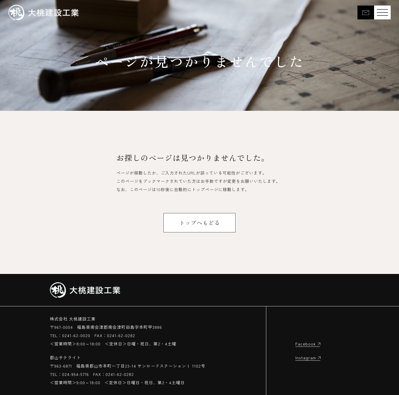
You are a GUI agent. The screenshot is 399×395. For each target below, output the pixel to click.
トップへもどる (199, 223)
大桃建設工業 (43, 12)
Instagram (305, 357)
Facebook (305, 344)
